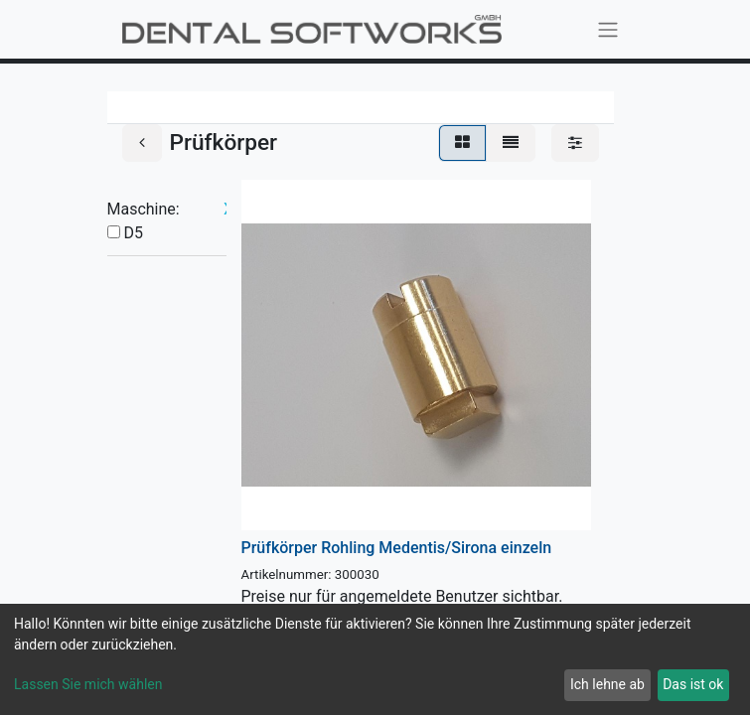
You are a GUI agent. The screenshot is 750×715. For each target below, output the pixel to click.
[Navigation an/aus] (608, 29)
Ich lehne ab (607, 684)
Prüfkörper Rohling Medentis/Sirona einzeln (396, 547)
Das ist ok (693, 684)
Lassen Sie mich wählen (88, 684)
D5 (133, 232)
